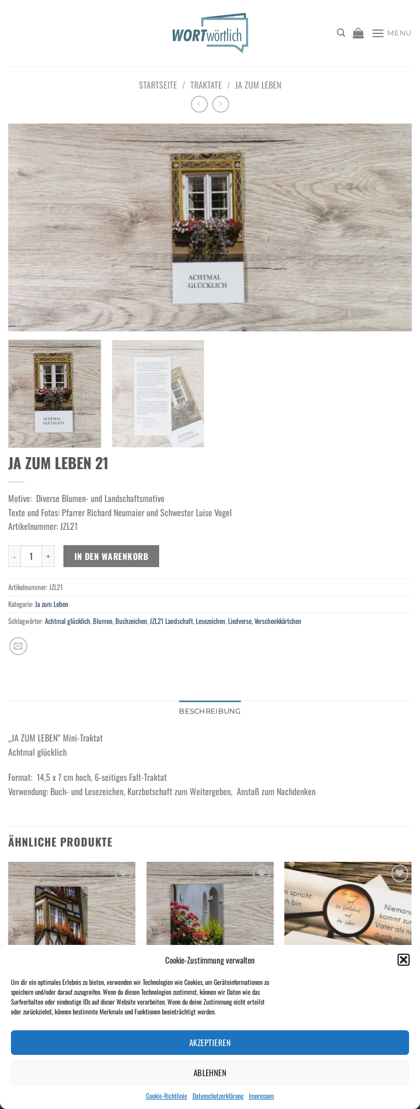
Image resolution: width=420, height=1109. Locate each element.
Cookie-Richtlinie (166, 1095)
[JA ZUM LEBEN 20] (72, 938)
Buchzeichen (131, 621)
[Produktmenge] (31, 556)
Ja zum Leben (258, 84)
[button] (403, 959)
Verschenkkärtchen (277, 621)
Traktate (206, 84)
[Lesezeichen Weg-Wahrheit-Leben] (348, 938)
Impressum (261, 1095)
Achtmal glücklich (67, 621)
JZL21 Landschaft (171, 621)
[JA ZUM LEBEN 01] (209, 938)
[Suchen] (341, 32)
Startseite (158, 84)
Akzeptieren (210, 1042)
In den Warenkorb (111, 556)
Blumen (103, 621)
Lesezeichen (210, 621)
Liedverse (240, 621)
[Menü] (391, 33)
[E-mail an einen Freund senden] (18, 646)
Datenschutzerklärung (217, 1095)
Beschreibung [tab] (210, 711)
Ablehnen (210, 1072)
